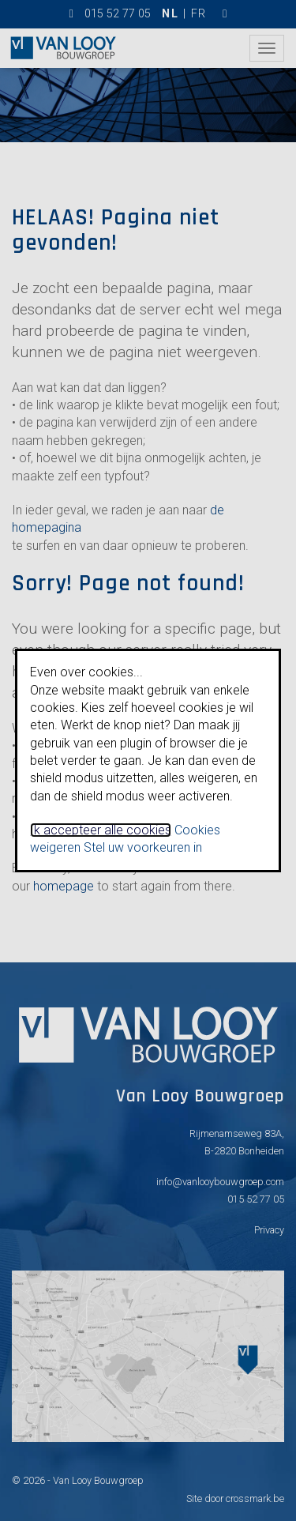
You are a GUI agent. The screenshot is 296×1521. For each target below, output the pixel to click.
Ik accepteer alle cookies (100, 830)
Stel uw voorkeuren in (143, 847)
